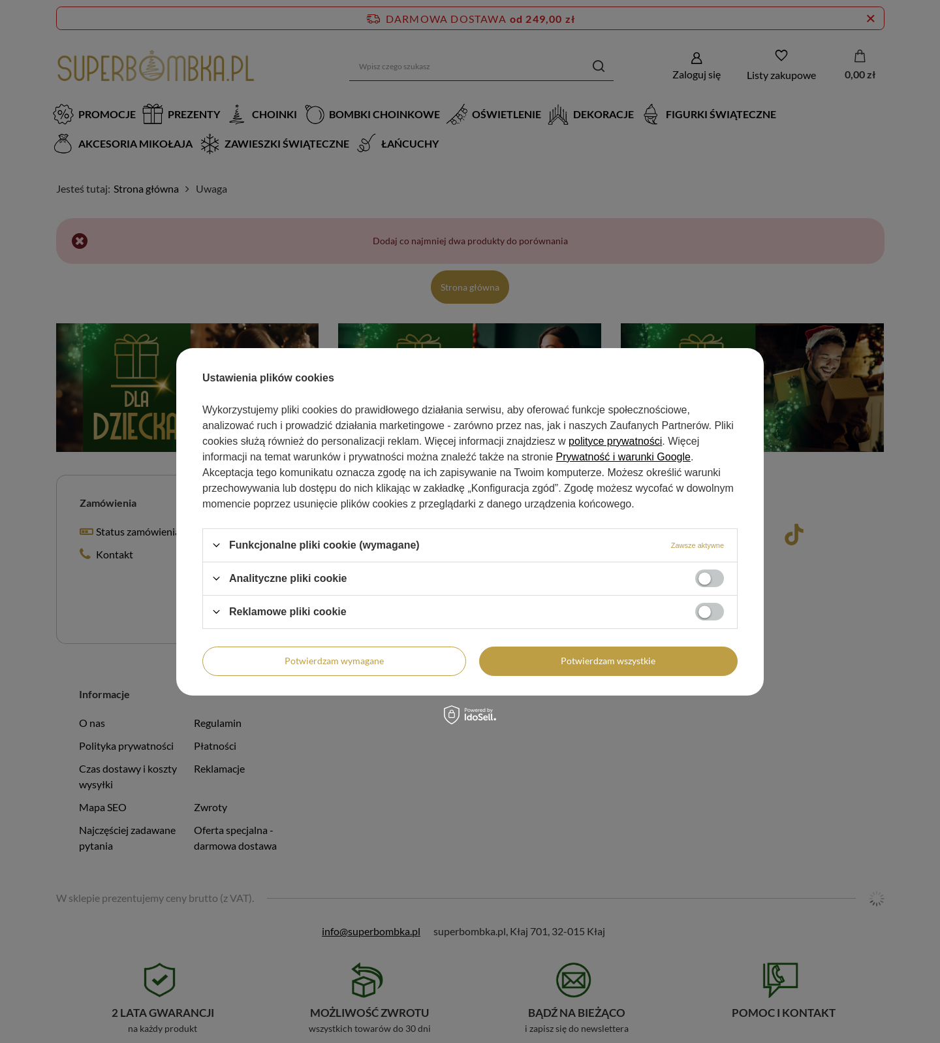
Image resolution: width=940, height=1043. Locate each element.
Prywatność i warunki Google (623, 456)
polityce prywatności (615, 441)
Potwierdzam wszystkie (608, 660)
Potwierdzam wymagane (334, 660)
